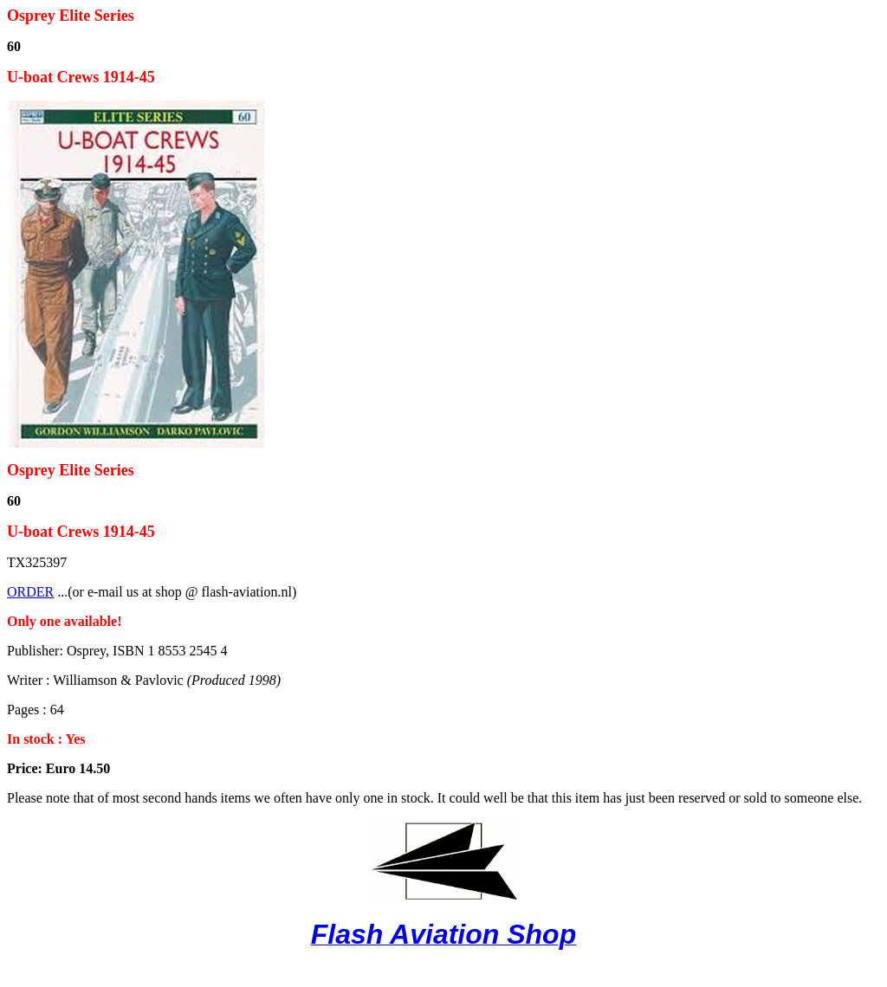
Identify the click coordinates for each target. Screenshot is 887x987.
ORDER (30, 591)
